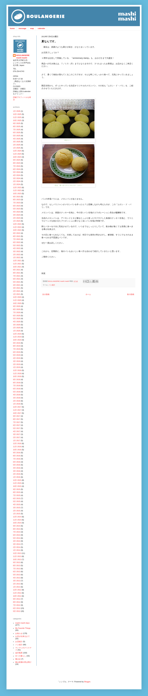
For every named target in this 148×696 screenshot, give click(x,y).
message (22, 28)
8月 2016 (16, 456)
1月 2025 (16, 148)
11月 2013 (17, 556)
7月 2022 (16, 239)
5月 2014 (16, 538)
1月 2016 (16, 477)
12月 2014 (17, 517)
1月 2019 (16, 367)
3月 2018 (16, 398)
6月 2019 (16, 352)
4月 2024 (16, 175)
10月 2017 (17, 413)
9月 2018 (16, 379)
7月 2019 (16, 349)
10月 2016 (17, 450)
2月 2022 (16, 254)
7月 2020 (16, 312)
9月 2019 (16, 343)
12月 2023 (17, 187)
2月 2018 (16, 401)
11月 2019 (17, 337)
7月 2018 (16, 386)
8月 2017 (16, 419)
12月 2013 (17, 553)
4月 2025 (16, 139)
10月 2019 (17, 340)
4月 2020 (16, 322)
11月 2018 (17, 373)
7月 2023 (16, 203)
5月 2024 (16, 172)
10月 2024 (17, 157)
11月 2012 (17, 593)
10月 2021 (17, 267)
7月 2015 (16, 495)
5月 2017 (16, 428)
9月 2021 (16, 270)
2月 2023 (16, 218)
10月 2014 (17, 523)
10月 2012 (17, 596)
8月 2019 (16, 346)
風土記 (18, 659)
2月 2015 (16, 511)
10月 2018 (17, 376)
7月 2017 (16, 422)
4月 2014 (16, 541)
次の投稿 (45, 294)
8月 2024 (16, 163)
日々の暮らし (20, 656)
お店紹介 (18, 641)
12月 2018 (17, 370)
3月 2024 (16, 178)
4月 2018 (16, 395)
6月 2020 (16, 316)
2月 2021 (16, 291)
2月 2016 (16, 474)
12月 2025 (17, 114)
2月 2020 (16, 328)
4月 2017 (16, 431)
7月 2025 (16, 130)
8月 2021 (16, 273)
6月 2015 (16, 498)
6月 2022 (16, 242)
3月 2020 (16, 325)
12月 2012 (17, 590)
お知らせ (18, 633)
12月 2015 (17, 480)
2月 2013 (16, 584)
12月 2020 (17, 297)
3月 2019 (16, 361)
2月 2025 (16, 145)
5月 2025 (16, 136)
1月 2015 (16, 514)
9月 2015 (16, 489)
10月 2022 (17, 230)
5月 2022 (16, 245)
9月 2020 (16, 306)
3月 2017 (16, 434)
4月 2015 (16, 504)
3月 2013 (16, 581)
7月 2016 (16, 459)
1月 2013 (16, 587)
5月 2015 (16, 501)
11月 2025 (17, 117)
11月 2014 (17, 520)
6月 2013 (16, 571)
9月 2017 (16, 416)
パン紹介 (52, 285)
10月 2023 (17, 193)
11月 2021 (17, 264)
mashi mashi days (22, 623)
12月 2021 (17, 261)
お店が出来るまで (22, 636)
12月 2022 (17, 224)
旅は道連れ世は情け (23, 662)
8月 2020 (16, 309)
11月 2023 (17, 190)
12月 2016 (17, 443)
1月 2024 (16, 184)
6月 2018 (16, 389)
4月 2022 (16, 248)
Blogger (87, 682)
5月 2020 (16, 318)
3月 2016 (16, 471)
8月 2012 (16, 602)
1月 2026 (16, 111)
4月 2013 (16, 578)
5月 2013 (16, 575)
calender (41, 28)
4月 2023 (16, 212)
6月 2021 (16, 279)
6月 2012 (16, 608)
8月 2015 (16, 492)
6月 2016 (16, 462)
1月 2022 (16, 257)
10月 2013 (17, 559)
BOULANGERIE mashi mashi (59, 281)
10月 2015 (17, 486)
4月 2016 (16, 468)
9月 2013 (16, 562)
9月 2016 (16, 453)
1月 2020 (16, 331)
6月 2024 (16, 169)
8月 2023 (16, 200)
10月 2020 (17, 303)
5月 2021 (16, 282)
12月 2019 (17, 334)
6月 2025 (16, 132)
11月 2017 (17, 410)
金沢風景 (18, 653)
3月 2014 (16, 544)
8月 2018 (16, 383)
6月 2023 (16, 206)
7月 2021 (16, 276)
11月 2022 (17, 227)
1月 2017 (16, 440)
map (32, 28)
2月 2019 (16, 364)
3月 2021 (16, 288)
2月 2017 (16, 437)
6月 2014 (16, 535)
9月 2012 (16, 599)
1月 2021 (16, 294)
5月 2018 (16, 392)
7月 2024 (16, 166)
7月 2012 (16, 605)
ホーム (88, 294)
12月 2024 (17, 151)
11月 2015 (17, 483)
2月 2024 (16, 181)
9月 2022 (16, 233)
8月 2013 (16, 565)
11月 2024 (17, 154)
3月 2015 (16, 508)
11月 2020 (17, 300)
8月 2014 (16, 529)
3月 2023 (16, 215)
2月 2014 (16, 547)
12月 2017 (17, 407)
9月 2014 (16, 526)
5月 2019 (16, 355)
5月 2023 (16, 209)
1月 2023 (16, 221)
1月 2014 (16, 550)
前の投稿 (130, 294)
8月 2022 (16, 236)
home (12, 28)
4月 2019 (16, 358)
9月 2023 (16, 197)
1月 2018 (16, 404)
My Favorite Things (22, 628)
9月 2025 (16, 123)
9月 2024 (16, 160)
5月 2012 (16, 611)
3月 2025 (16, 142)
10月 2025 (17, 120)
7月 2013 (16, 569)
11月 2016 (17, 447)
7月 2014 (16, 532)
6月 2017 (16, 425)
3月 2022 (16, 251)
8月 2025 (16, 126)
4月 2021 (16, 285)
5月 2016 (16, 465)
